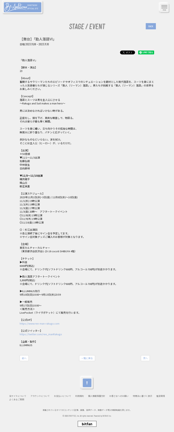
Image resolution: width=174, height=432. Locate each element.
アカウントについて (40, 395)
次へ (145, 358)
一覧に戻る (87, 358)
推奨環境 (160, 395)
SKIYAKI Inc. (107, 416)
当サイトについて (17, 395)
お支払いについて (62, 395)
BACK (150, 26)
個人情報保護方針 (96, 395)
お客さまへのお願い (119, 395)
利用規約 (79, 395)
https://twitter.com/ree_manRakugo (41, 334)
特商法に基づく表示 (142, 395)
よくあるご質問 (16, 399)
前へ (24, 358)
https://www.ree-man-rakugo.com (39, 323)
